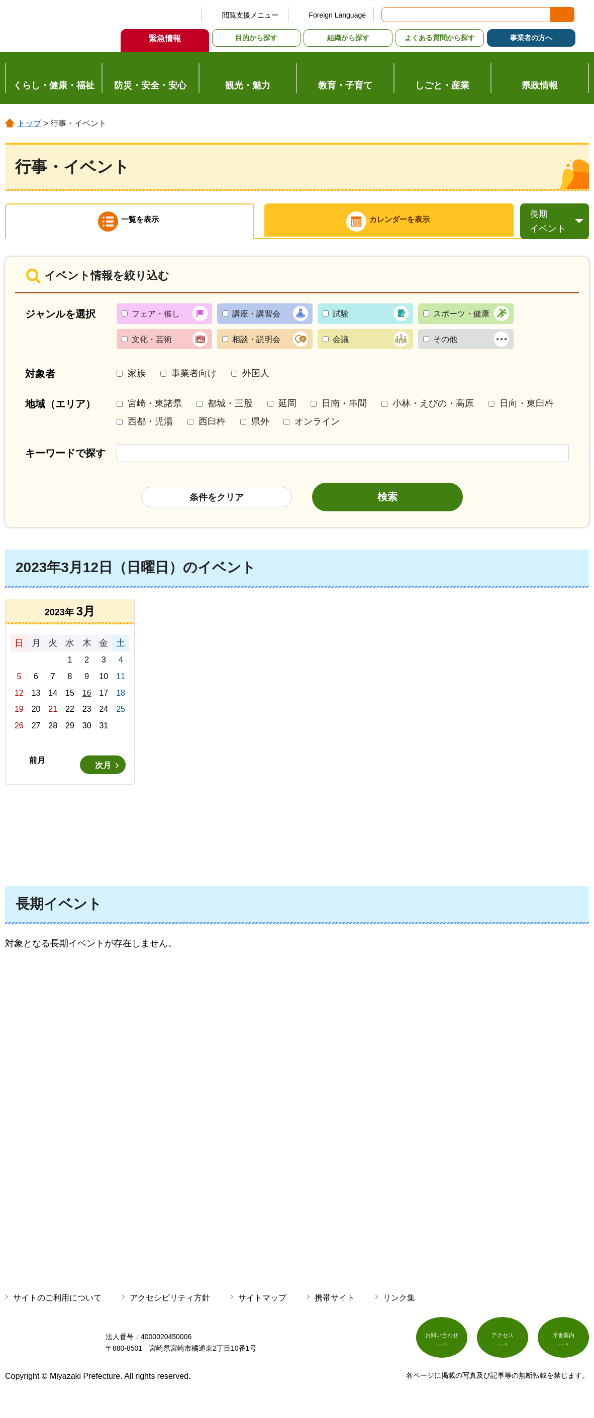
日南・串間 (344, 409)
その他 (445, 344)
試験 (341, 318)
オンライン (317, 426)
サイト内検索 (390, 14)
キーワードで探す (65, 458)
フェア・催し (156, 318)
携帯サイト (335, 1302)
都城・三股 (230, 409)
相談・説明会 (256, 344)
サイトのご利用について (57, 1302)
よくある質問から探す (440, 38)
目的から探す (256, 38)
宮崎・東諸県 (155, 409)
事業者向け (194, 378)
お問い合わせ (442, 1346)
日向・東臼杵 (527, 409)
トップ (29, 123)
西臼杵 (212, 426)
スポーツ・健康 (461, 318)
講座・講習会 (256, 318)
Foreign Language (337, 15)
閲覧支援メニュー (250, 15)
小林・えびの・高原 (433, 409)
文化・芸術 (152, 344)
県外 (260, 426)
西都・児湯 (150, 426)
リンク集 (399, 1302)
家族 (137, 378)
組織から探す (348, 38)
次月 (103, 770)
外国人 (255, 378)
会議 (341, 344)
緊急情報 (165, 38)
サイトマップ (262, 1302)
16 (86, 698)
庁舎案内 (563, 1346)
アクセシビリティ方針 (170, 1302)
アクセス (502, 1346)
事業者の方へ (531, 38)
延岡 (287, 409)
